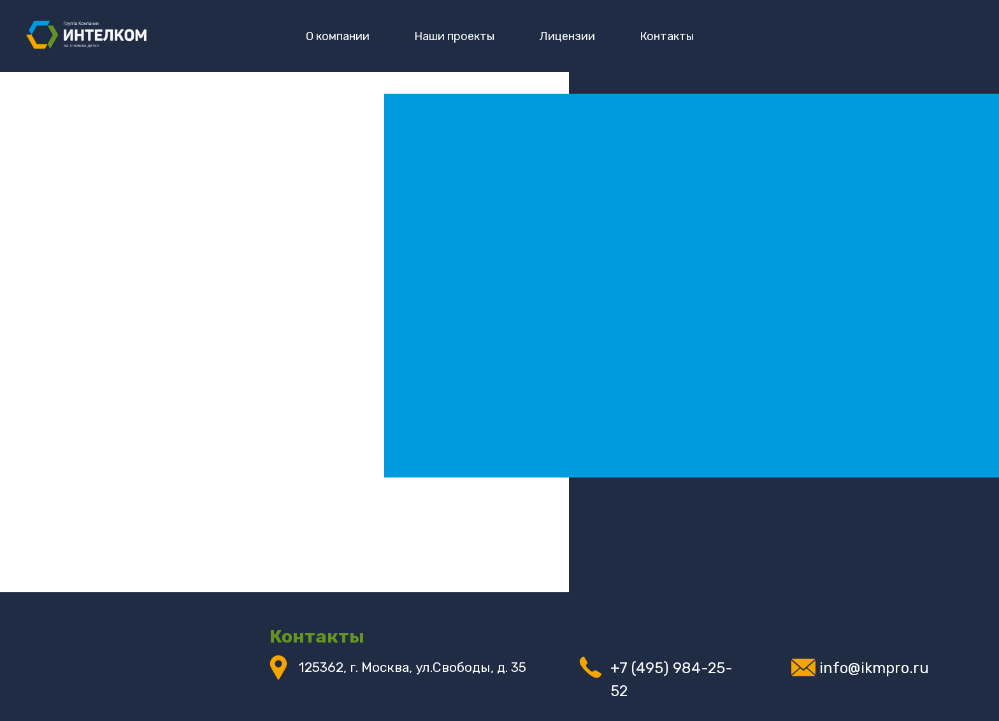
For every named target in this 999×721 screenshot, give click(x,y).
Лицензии (567, 36)
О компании (338, 36)
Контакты (667, 36)
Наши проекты (454, 36)
